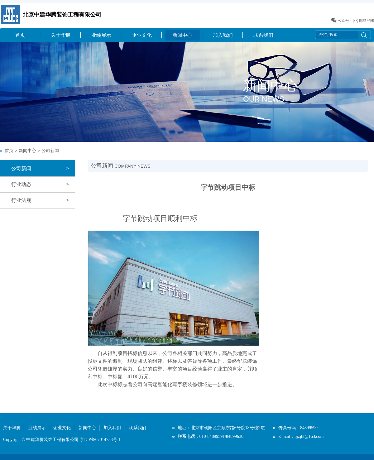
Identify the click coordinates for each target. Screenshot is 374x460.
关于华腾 (61, 35)
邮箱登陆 (366, 20)
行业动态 (21, 184)
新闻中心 (182, 35)
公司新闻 (50, 150)
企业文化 (142, 35)
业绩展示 (101, 35)
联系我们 (263, 35)
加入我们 (223, 35)
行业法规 (21, 200)
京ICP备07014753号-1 (100, 439)
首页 (20, 35)
